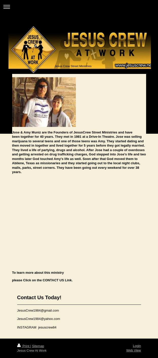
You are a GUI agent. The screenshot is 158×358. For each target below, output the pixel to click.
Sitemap (38, 346)
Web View (133, 350)
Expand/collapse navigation (79, 6)
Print (23, 346)
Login (137, 346)
